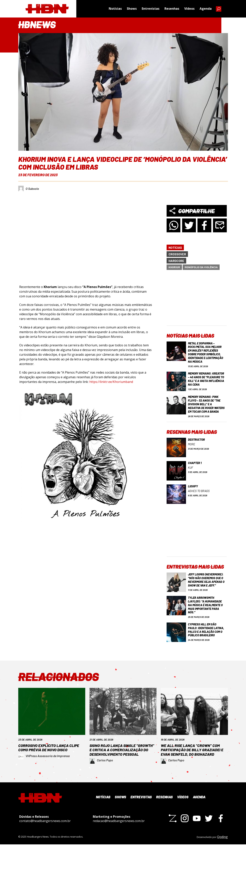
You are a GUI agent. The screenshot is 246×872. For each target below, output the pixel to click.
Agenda (206, 9)
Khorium (174, 267)
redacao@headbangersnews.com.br (119, 849)
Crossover (177, 254)
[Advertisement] (197, 301)
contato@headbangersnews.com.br (45, 849)
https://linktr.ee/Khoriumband (111, 382)
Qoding (222, 864)
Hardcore (176, 261)
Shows (132, 9)
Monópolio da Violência (201, 267)
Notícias (115, 9)
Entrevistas (150, 9)
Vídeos (189, 9)
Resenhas (171, 9)
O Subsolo (32, 188)
